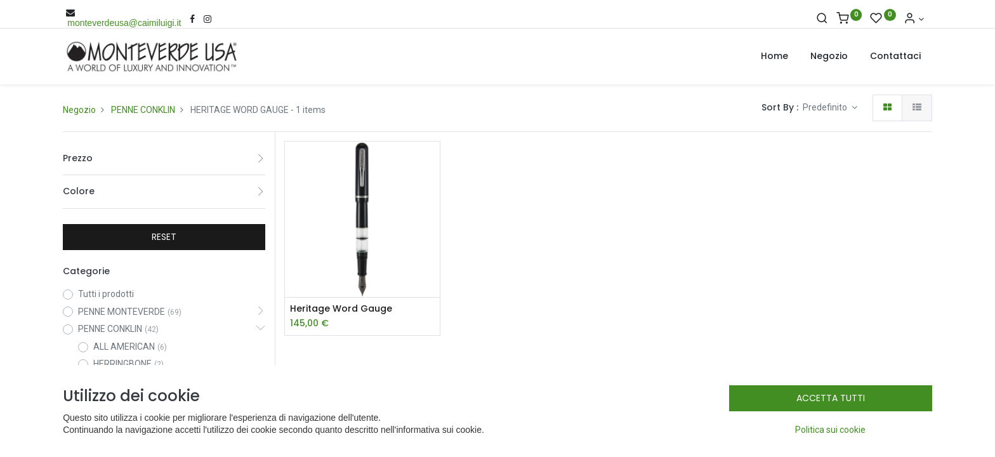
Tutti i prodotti (106, 294)
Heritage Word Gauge (341, 309)
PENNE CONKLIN (143, 110)
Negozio (79, 110)
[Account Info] (914, 19)
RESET (164, 236)
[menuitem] (774, 56)
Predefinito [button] (826, 107)
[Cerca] (822, 19)
